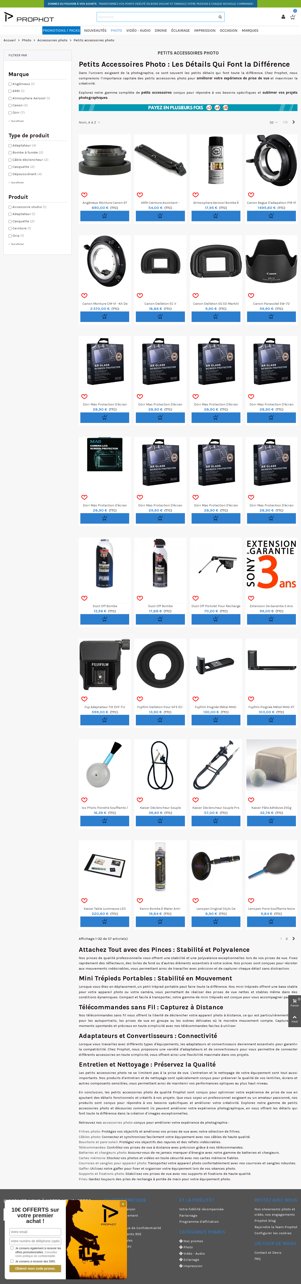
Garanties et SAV (117, 1246)
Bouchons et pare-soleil (98, 1142)
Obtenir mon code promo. (35, 1268)
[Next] (293, 122)
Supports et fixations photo (101, 1174)
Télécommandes (92, 1147)
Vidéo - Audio (192, 1253)
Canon (20, 105)
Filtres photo (89, 1131)
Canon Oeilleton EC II (160, 304)
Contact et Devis (267, 1252)
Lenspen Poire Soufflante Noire (271, 909)
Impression (190, 1266)
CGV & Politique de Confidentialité (132, 1228)
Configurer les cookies (273, 1233)
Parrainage (188, 1215)
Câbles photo (89, 1137)
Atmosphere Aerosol (31, 98)
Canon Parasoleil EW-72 (271, 304)
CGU (107, 1221)
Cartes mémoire (92, 1158)
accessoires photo (118, 1122)
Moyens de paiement (121, 1215)
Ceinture (21, 228)
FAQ (257, 1259)
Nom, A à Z (90, 122)
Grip (18, 235)
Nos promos (191, 1241)
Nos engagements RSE (123, 1234)
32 (273, 122)
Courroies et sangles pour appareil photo (112, 1163)
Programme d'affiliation (199, 1221)
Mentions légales (118, 1240)
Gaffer (84, 1168)
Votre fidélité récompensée (201, 1209)
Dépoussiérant (27, 174)
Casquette (23, 167)
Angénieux (23, 84)
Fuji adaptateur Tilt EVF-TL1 (104, 707)
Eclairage (189, 1259)
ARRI (18, 91)
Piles (83, 1179)
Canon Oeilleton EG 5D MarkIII (216, 304)
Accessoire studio (29, 207)
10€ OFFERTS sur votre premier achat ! (35, 1215)
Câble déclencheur (30, 160)
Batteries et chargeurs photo (102, 1152)
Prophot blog (265, 1220)
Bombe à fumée (27, 152)
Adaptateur (24, 145)
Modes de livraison (119, 1209)
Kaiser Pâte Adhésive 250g (271, 808)
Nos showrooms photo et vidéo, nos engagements (274, 1212)
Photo (186, 1247)
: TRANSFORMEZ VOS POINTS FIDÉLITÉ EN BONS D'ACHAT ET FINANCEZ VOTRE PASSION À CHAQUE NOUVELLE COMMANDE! (150, 3)
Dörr (18, 112)
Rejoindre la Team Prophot (275, 1227)
